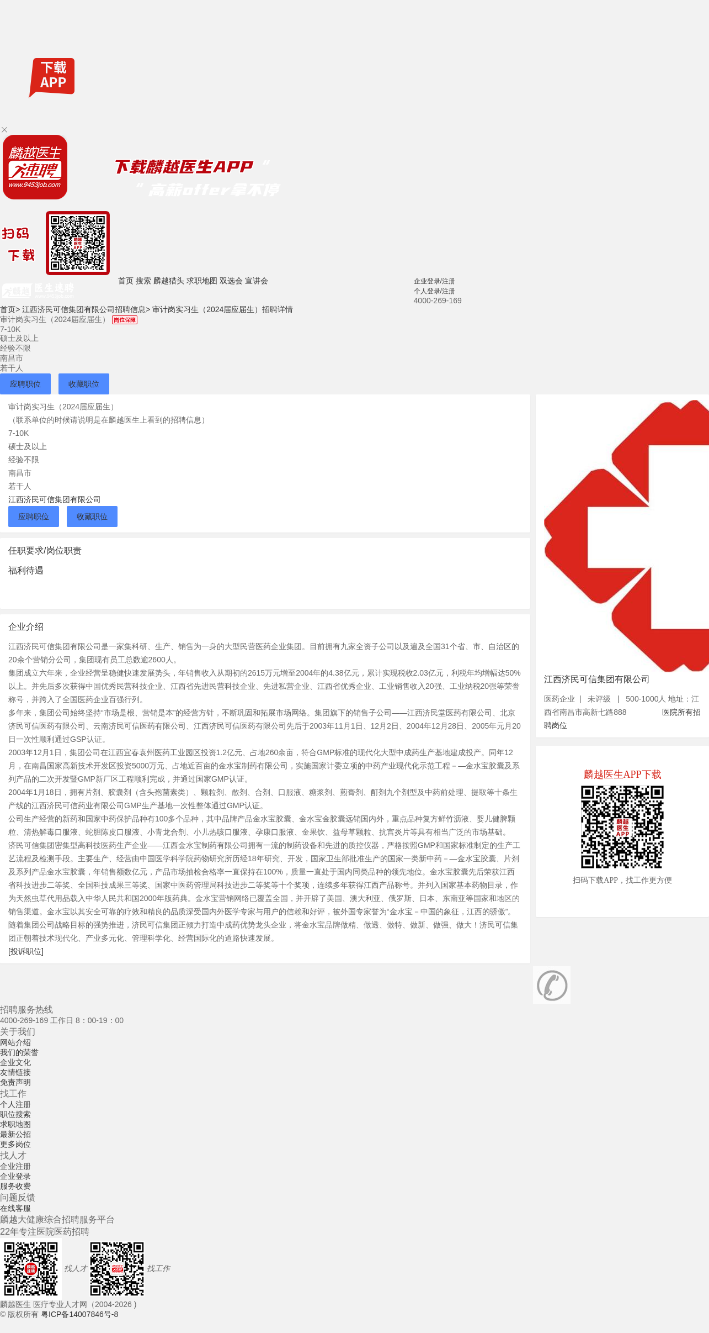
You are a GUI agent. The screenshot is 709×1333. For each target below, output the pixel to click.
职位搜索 (15, 1114)
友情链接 (15, 1072)
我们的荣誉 (19, 1052)
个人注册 (15, 1104)
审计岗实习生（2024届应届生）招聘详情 (222, 309)
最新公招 (15, 1134)
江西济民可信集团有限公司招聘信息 (86, 309)
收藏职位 (83, 384)
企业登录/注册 (434, 281)
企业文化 (15, 1062)
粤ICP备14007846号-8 (79, 1314)
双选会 (231, 280)
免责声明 (15, 1082)
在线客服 (15, 1208)
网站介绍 (15, 1042)
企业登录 (15, 1176)
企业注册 (15, 1166)
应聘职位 (25, 384)
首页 (126, 280)
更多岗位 (15, 1144)
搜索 (143, 280)
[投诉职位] (26, 951)
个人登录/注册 (434, 291)
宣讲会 (256, 280)
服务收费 (15, 1186)
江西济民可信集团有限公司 (54, 499)
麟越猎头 (168, 280)
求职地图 (201, 280)
